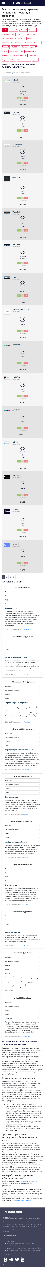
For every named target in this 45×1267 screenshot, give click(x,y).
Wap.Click (16, 212)
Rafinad (15, 544)
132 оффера (22, 256)
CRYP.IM (15, 112)
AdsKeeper (16, 475)
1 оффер (22, 288)
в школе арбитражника (23, 1200)
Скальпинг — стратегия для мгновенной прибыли (24, 1248)
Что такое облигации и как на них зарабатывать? (24, 1250)
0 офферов (22, 124)
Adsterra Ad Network (20, 309)
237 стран (22, 94)
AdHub (15, 442)
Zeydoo (15, 509)
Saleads (15, 80)
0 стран (22, 126)
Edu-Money (17, 144)
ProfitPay (16, 377)
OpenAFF (16, 345)
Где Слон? (16, 244)
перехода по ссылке (27, 1181)
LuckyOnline (27, 1036)
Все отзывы (23, 100)
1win (14, 277)
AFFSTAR (16, 410)
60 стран (22, 291)
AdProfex (26, 629)
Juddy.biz (16, 177)
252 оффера (22, 91)
